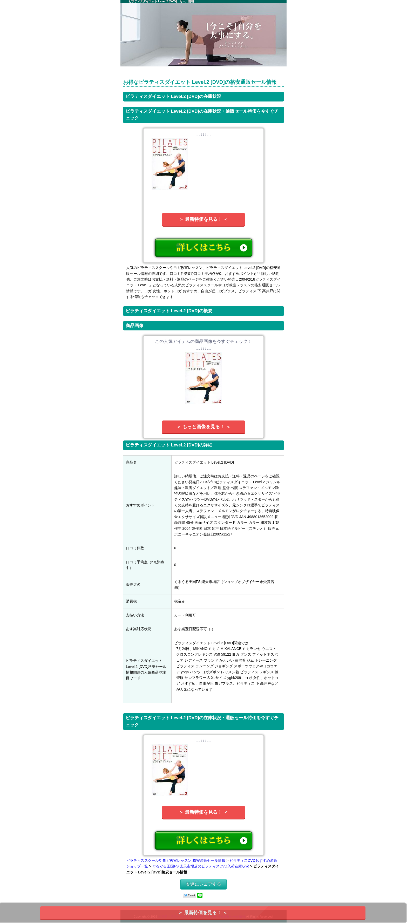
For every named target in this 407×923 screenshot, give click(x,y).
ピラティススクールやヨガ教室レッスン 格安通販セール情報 (175, 860)
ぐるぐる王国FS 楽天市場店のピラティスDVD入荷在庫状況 (200, 866)
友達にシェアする (203, 884)
